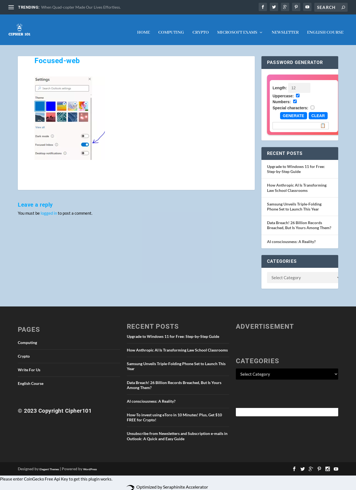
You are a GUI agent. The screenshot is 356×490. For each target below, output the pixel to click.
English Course (325, 27)
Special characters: (290, 102)
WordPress (90, 463)
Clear (318, 110)
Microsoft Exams (237, 27)
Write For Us (29, 364)
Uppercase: (283, 90)
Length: (280, 82)
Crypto (200, 27)
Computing (171, 27)
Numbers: (282, 96)
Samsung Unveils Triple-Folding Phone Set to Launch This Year (294, 201)
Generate (293, 110)
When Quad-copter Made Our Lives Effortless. (81, 7)
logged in (49, 207)
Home (143, 27)
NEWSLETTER (285, 27)
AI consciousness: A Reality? (291, 236)
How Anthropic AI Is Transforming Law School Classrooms (297, 182)
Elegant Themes (49, 463)
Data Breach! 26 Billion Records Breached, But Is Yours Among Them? (299, 220)
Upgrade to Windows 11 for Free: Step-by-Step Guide (296, 164)
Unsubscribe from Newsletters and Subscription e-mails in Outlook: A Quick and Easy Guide (177, 430)
